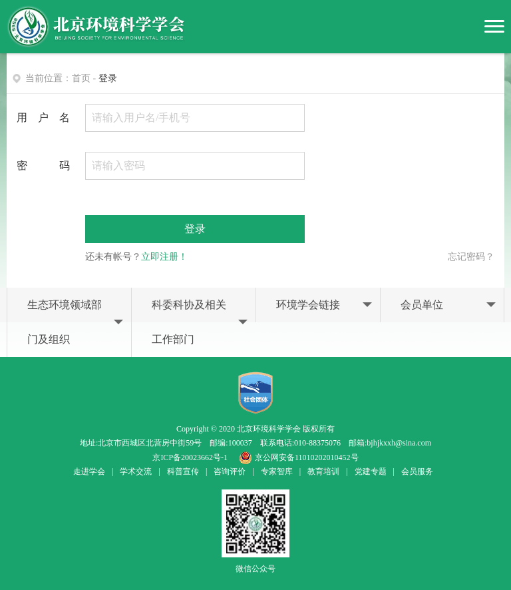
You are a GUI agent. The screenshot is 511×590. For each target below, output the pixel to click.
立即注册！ (164, 257)
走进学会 (89, 471)
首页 (81, 78)
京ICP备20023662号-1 (190, 457)
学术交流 (136, 471)
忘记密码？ (471, 257)
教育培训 (323, 471)
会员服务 (417, 471)
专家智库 (277, 471)
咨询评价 (230, 471)
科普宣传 (183, 471)
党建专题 (371, 471)
